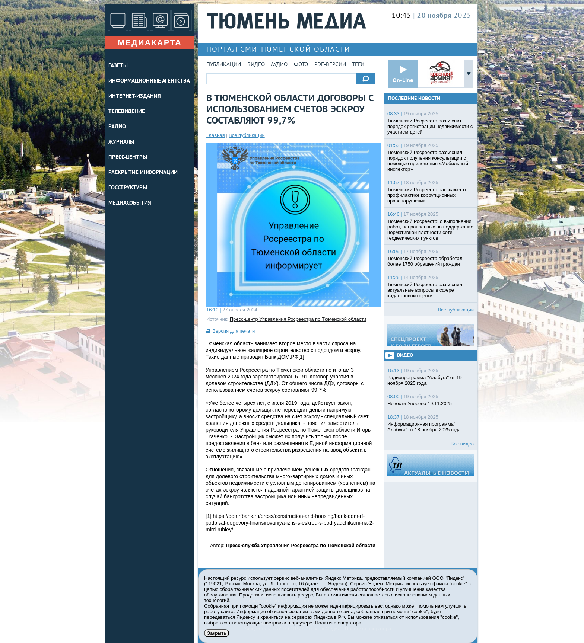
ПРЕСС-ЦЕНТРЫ (127, 157)
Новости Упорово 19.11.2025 (419, 403)
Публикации (223, 64)
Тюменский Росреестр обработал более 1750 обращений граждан (425, 261)
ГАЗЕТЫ (117, 66)
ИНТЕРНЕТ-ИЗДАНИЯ (134, 96)
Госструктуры (127, 188)
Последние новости (414, 99)
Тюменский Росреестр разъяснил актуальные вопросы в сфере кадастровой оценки (424, 290)
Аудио (279, 64)
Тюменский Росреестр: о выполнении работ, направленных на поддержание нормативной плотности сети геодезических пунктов (430, 229)
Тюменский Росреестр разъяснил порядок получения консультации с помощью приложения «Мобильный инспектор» (427, 161)
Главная (215, 135)
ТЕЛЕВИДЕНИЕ (126, 111)
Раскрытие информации (143, 172)
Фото (301, 64)
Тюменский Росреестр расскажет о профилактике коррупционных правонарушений (426, 195)
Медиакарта (150, 42)
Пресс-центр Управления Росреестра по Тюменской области (298, 319)
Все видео (462, 444)
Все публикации (247, 135)
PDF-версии (330, 64)
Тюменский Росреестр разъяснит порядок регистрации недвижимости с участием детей (430, 126)
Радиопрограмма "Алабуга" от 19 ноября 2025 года (424, 380)
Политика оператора (338, 623)
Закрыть (216, 633)
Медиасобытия (129, 203)
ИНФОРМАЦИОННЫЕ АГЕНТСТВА (149, 81)
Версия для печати (233, 331)
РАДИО (117, 127)
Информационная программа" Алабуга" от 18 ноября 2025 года (424, 426)
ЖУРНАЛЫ (121, 142)
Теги (358, 64)
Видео (256, 64)
